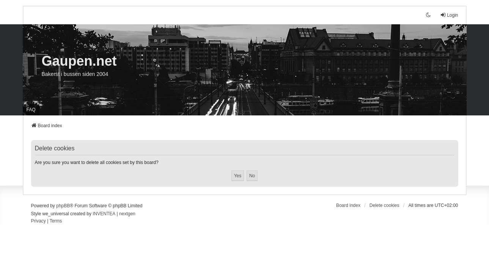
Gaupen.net (79, 61)
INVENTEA (104, 213)
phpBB (63, 205)
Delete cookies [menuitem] (384, 205)
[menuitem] (38, 221)
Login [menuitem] (449, 15)
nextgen (127, 213)
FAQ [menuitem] (31, 109)
